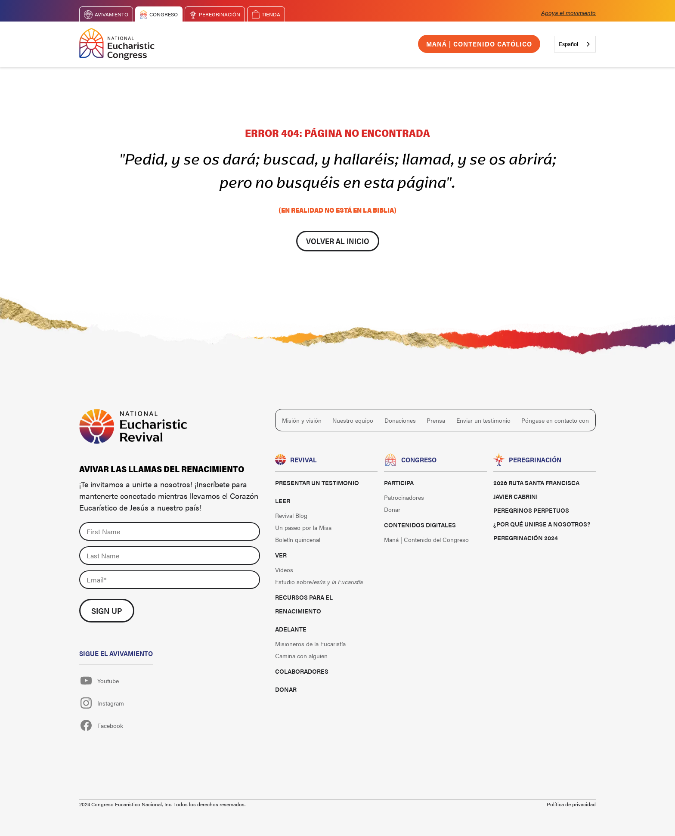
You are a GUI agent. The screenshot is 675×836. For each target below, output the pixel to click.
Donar (286, 689)
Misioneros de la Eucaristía (310, 643)
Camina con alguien (301, 655)
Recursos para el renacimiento (304, 604)
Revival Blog (291, 515)
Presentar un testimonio (317, 482)
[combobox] (575, 44)
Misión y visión (302, 420)
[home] (117, 44)
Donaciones (400, 420)
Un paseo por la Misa (303, 527)
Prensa (436, 420)
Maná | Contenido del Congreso (426, 539)
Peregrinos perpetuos (531, 510)
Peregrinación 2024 (525, 537)
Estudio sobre (319, 581)
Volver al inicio (337, 240)
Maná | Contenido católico (479, 44)
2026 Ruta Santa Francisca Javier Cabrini (536, 489)
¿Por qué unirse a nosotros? (541, 524)
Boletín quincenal (297, 539)
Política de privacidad (571, 804)
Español (568, 44)
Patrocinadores (404, 497)
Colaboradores (301, 671)
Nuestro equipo (352, 420)
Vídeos (284, 569)
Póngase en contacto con (555, 420)
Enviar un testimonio (483, 420)
